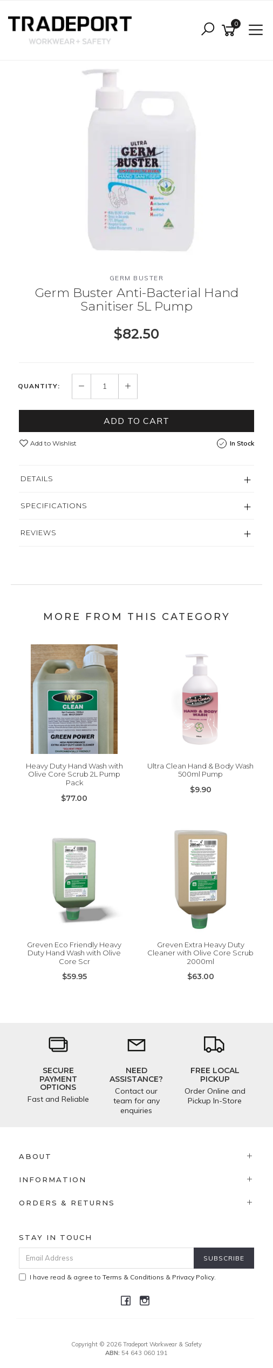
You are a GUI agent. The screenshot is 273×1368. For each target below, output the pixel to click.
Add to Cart (136, 420)
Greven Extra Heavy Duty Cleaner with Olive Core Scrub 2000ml (200, 953)
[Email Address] (106, 1258)
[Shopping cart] (230, 31)
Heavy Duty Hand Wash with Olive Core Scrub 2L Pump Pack (74, 774)
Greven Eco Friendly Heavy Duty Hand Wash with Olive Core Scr (74, 953)
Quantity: (39, 386)
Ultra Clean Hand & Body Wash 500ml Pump (200, 770)
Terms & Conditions (133, 1277)
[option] (136, 158)
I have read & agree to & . (117, 1277)
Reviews (39, 532)
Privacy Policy (193, 1277)
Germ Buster (137, 278)
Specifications (54, 505)
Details (37, 478)
